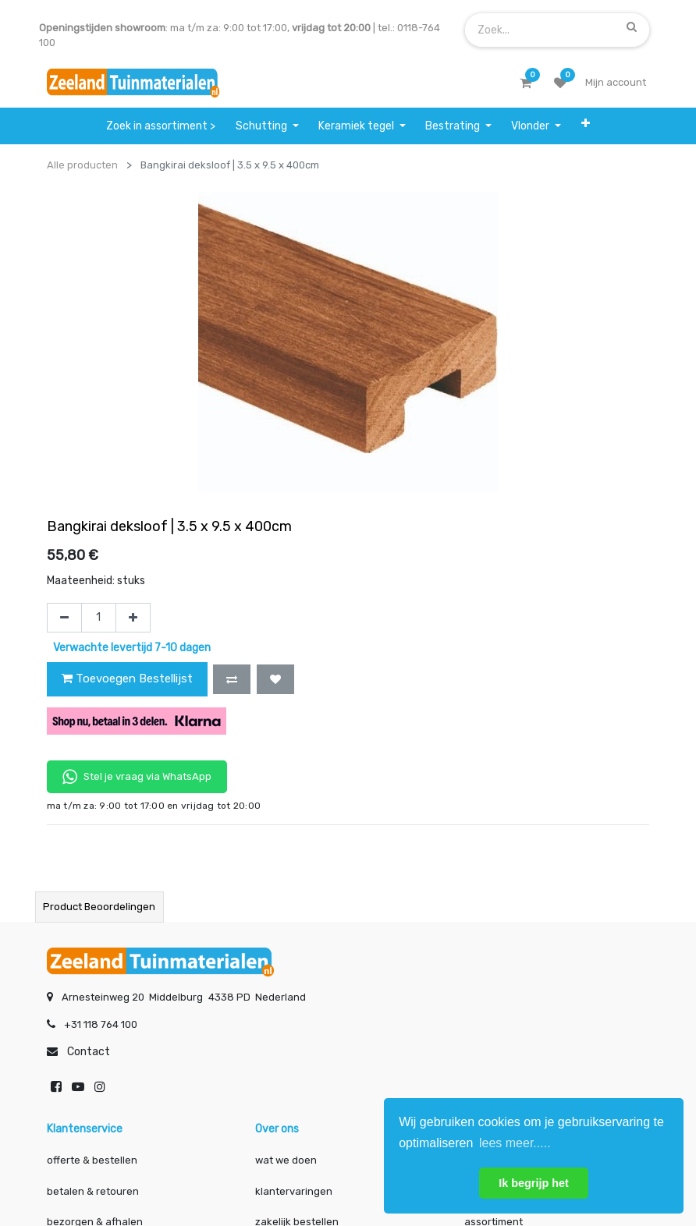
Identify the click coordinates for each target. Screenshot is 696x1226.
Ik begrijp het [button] (534, 1183)
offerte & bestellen (93, 1160)
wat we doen (286, 1160)
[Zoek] (631, 26)
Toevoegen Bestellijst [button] (127, 678)
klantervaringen (293, 1191)
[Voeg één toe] (133, 617)
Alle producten (82, 165)
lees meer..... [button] (515, 1143)
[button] (585, 123)
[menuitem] (161, 126)
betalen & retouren (93, 1191)
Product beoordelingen (99, 906)
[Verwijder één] (64, 617)
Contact (88, 1051)
